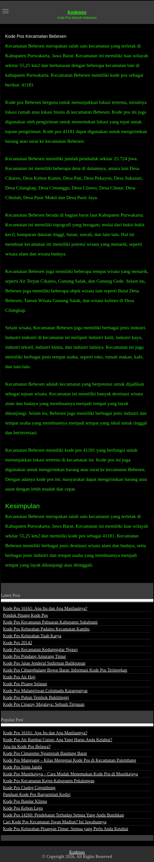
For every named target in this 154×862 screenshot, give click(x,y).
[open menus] (5, 11)
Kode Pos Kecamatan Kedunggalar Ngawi (40, 649)
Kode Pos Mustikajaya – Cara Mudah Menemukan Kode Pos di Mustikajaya (70, 773)
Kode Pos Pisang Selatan (25, 683)
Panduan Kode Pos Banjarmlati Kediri (37, 794)
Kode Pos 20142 (17, 642)
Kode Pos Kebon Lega (23, 808)
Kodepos (77, 12)
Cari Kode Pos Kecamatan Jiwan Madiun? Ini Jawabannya (54, 821)
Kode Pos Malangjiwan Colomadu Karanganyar (45, 690)
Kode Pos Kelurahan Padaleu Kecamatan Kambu (46, 628)
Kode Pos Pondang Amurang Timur (34, 656)
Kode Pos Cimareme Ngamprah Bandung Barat (45, 753)
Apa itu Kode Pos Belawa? (27, 746)
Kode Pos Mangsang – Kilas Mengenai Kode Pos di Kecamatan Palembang (69, 760)
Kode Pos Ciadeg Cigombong (29, 787)
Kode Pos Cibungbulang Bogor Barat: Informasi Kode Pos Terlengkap (65, 670)
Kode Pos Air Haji (19, 676)
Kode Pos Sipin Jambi (22, 767)
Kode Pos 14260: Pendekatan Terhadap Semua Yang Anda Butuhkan (63, 815)
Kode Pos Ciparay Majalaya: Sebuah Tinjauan (43, 704)
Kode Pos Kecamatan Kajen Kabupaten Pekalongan (49, 780)
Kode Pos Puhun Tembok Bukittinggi (36, 697)
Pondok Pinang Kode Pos (25, 615)
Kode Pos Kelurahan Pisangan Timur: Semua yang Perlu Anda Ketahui (65, 828)
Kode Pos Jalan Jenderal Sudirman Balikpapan (44, 663)
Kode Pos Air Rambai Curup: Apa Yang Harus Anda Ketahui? (57, 739)
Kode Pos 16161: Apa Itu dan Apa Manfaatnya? (45, 608)
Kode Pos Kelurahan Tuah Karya (32, 635)
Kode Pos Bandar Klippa (25, 801)
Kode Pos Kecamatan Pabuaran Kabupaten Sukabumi (50, 622)
